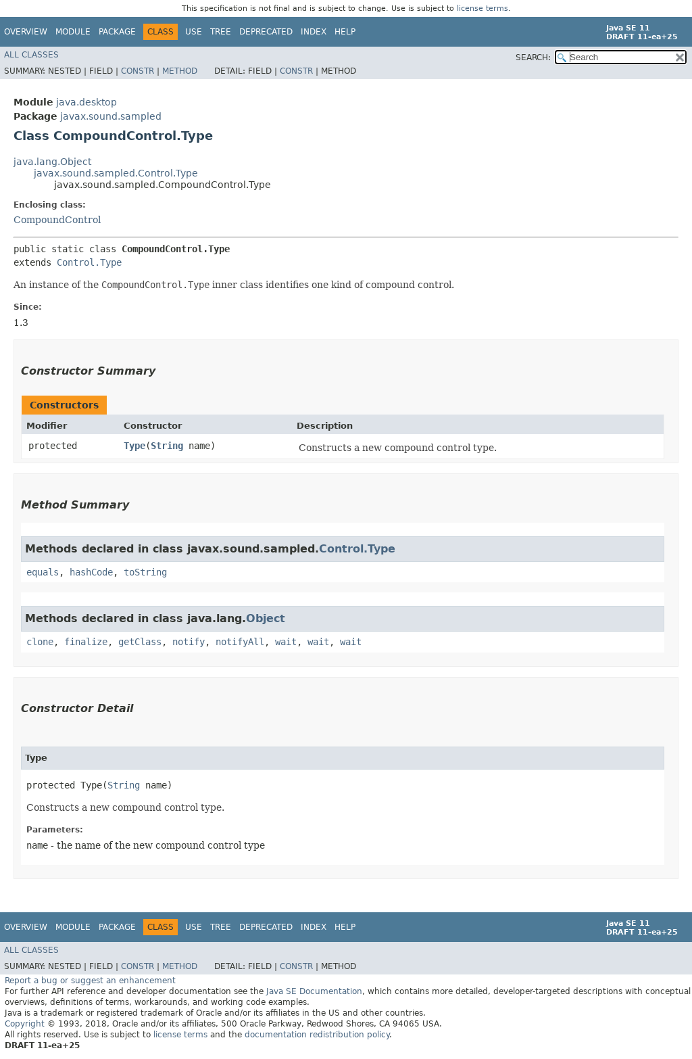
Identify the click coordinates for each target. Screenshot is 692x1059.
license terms (482, 8)
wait (286, 641)
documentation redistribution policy (317, 1034)
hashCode (91, 572)
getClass (140, 641)
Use (193, 32)
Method (179, 71)
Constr (137, 71)
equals (42, 572)
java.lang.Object (52, 161)
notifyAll (240, 641)
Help (345, 32)
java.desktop (86, 102)
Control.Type (89, 262)
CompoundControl (57, 219)
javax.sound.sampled (111, 116)
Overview (25, 32)
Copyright (25, 1024)
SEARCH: (533, 57)
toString (145, 572)
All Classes (31, 55)
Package (117, 32)
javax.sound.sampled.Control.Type (116, 173)
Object (265, 618)
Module (73, 32)
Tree (220, 32)
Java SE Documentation (314, 991)
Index (313, 32)
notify (188, 641)
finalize (85, 641)
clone (39, 641)
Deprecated (266, 32)
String (167, 445)
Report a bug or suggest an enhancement (90, 980)
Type (134, 445)
